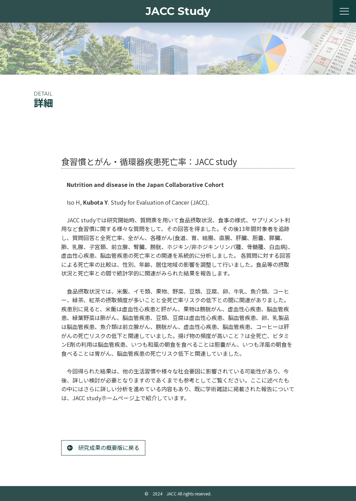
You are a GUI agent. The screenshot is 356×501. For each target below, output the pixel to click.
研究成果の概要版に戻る (103, 447)
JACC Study (178, 11)
